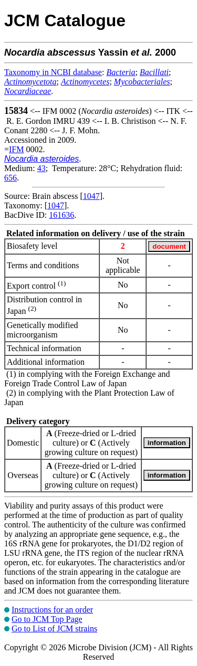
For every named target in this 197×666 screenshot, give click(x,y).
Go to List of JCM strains (54, 628)
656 (10, 177)
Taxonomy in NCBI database (53, 72)
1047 (91, 196)
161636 (61, 214)
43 (41, 168)
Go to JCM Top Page (47, 619)
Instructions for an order (52, 609)
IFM (16, 149)
